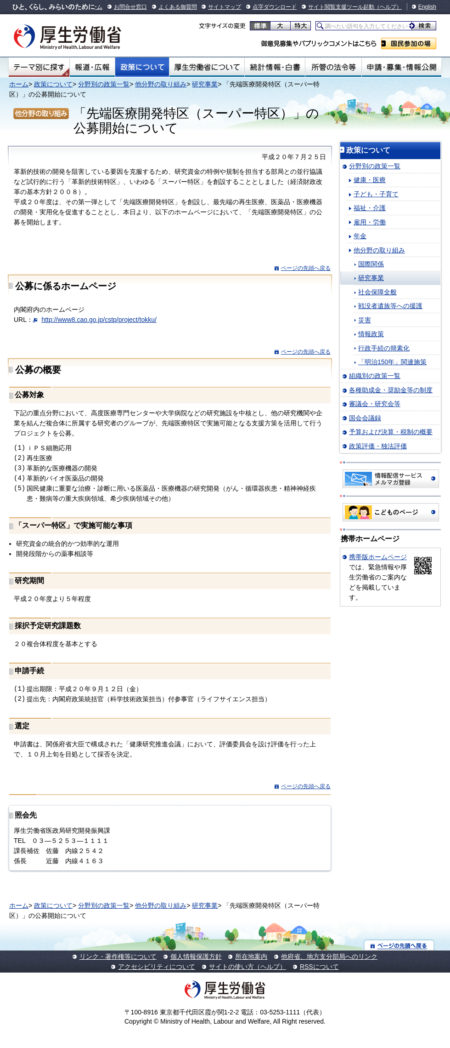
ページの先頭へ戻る (306, 268)
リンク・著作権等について (118, 956)
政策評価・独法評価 (378, 446)
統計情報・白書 (275, 67)
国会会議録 (365, 418)
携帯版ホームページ (378, 557)
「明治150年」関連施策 (392, 362)
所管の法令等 (333, 67)
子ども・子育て (376, 194)
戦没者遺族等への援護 (390, 305)
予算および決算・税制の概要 (391, 431)
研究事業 (205, 84)
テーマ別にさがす (39, 67)
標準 (260, 26)
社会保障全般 (377, 292)
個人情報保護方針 (196, 956)
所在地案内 (251, 956)
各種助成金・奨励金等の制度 (391, 390)
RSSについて (319, 966)
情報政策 (371, 334)
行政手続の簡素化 (384, 348)
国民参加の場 (408, 43)
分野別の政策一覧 (103, 84)
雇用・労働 (370, 222)
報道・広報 (92, 67)
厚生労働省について (207, 67)
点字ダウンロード (275, 7)
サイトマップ (224, 7)
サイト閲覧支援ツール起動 (341, 7)
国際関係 (371, 264)
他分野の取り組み (160, 84)
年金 (360, 236)
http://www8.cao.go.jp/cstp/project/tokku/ (99, 319)
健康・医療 (370, 179)
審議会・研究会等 (374, 403)
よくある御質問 (177, 7)
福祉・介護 (370, 208)
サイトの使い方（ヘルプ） (247, 966)
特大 (300, 26)
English (427, 7)
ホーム (18, 84)
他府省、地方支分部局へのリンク (329, 956)
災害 (364, 320)
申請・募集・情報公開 (401, 67)
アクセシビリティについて (156, 966)
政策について (142, 67)
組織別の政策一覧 (374, 375)
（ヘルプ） (388, 7)
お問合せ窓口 (130, 7)
